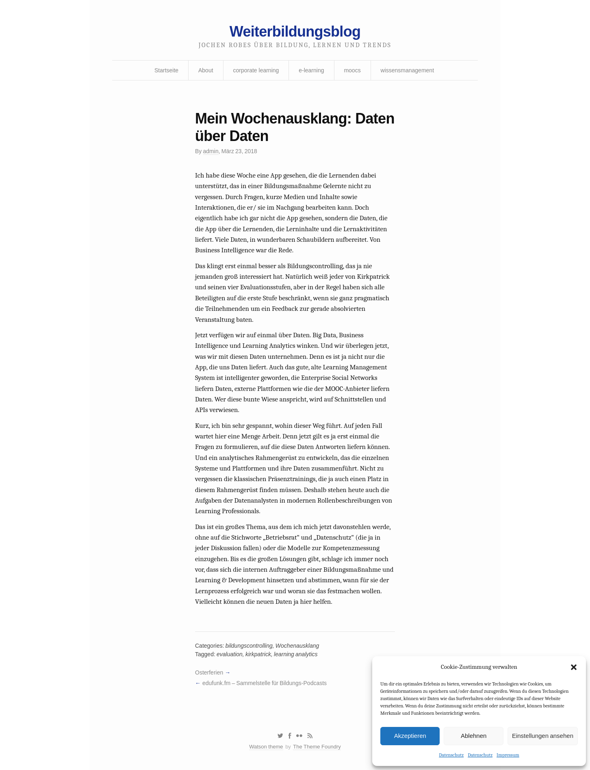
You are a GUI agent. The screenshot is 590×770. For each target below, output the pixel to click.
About (205, 70)
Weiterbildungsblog (295, 31)
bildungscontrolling (249, 645)
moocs (352, 70)
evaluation (230, 654)
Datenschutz (451, 755)
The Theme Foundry (317, 747)
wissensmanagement (407, 70)
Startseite (166, 70)
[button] (574, 667)
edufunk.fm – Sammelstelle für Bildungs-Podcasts (264, 683)
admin (211, 151)
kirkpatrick (258, 654)
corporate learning (256, 70)
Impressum (508, 755)
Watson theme (266, 747)
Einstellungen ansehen (542, 735)
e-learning (311, 70)
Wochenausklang (297, 645)
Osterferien (209, 672)
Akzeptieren (410, 735)
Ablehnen (473, 735)
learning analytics (295, 654)
